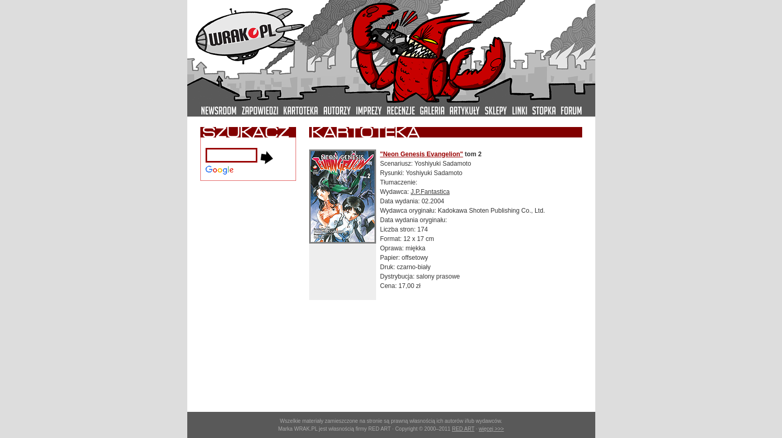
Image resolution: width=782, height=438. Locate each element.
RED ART (463, 429)
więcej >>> (491, 429)
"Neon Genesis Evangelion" (421, 154)
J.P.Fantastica (430, 191)
